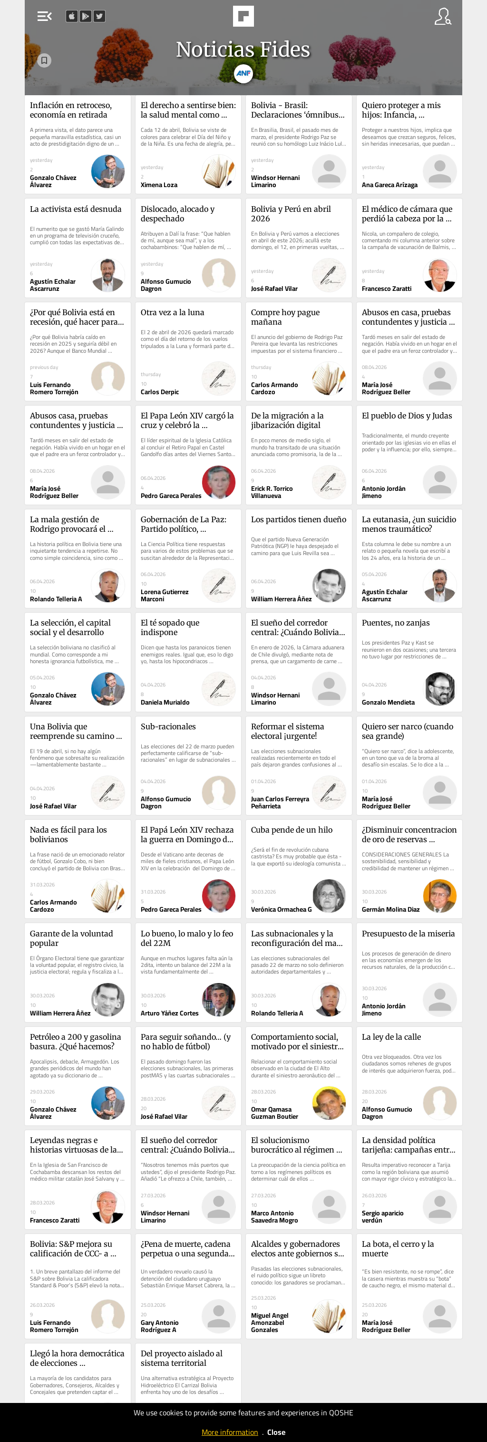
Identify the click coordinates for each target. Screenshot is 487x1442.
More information (230, 1432)
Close (276, 1432)
